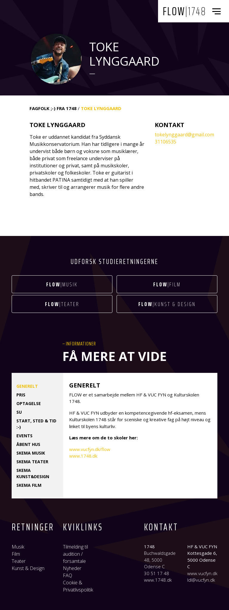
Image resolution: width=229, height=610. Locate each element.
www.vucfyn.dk (202, 573)
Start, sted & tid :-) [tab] (36, 424)
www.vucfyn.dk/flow (89, 449)
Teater (19, 561)
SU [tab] (19, 412)
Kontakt (161, 527)
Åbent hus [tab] (28, 444)
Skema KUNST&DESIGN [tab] (32, 473)
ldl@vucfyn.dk (201, 580)
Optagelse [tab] (28, 403)
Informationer (81, 343)
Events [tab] (24, 435)
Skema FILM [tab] (28, 485)
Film (16, 554)
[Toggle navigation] (217, 11)
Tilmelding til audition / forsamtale (75, 553)
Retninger (33, 527)
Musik (18, 546)
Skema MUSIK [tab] (30, 453)
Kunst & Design (28, 568)
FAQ (67, 575)
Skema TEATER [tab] (32, 461)
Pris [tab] (20, 395)
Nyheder (72, 568)
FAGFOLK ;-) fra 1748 (53, 108)
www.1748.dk (83, 456)
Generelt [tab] (27, 386)
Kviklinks (83, 527)
